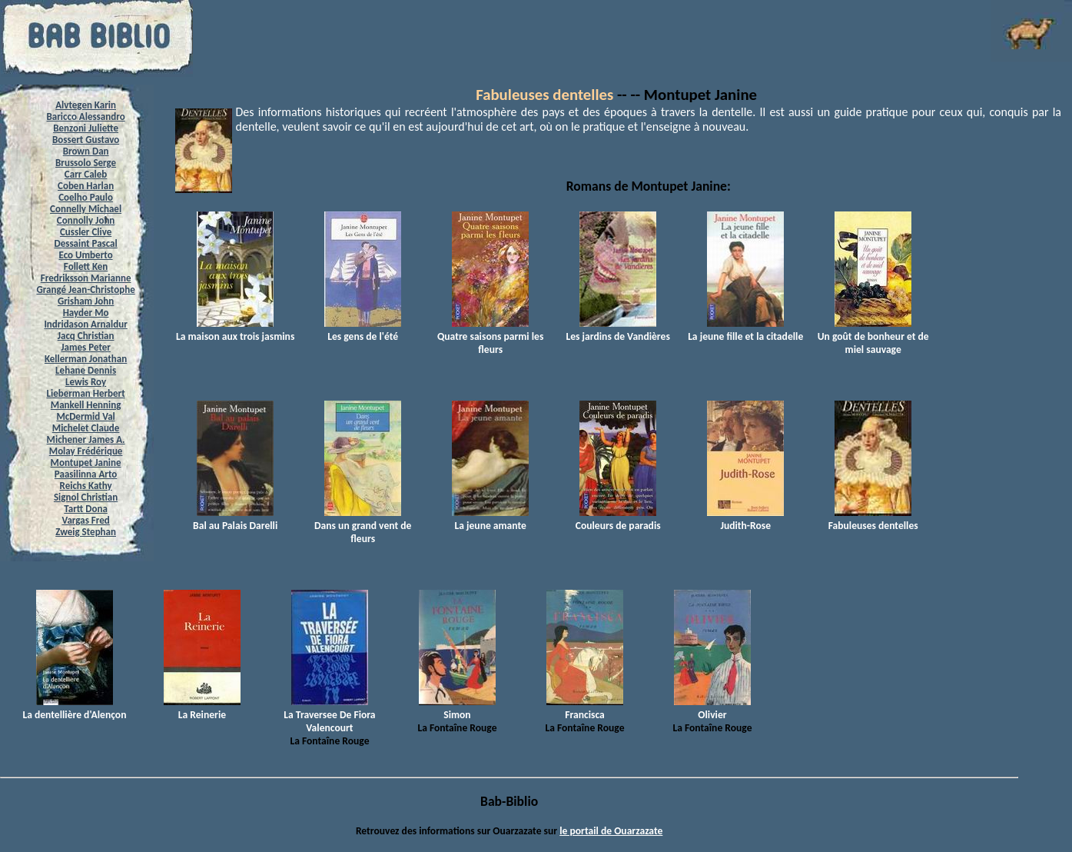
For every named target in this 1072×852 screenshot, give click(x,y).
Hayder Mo (86, 312)
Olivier (712, 708)
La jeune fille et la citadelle (745, 330)
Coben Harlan (86, 185)
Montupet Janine (86, 462)
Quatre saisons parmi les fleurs (490, 336)
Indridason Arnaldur (85, 324)
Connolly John (86, 220)
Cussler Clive (85, 232)
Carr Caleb (86, 174)
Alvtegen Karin (85, 105)
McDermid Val (85, 416)
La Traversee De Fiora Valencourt (329, 714)
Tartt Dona (86, 508)
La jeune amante (490, 519)
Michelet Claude (86, 428)
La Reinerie (202, 708)
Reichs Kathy (86, 485)
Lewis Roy (85, 382)
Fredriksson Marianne (86, 278)
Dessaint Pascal (85, 243)
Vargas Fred (85, 520)
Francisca (584, 708)
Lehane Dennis (85, 370)
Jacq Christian (86, 335)
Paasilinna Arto (86, 474)
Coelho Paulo (85, 197)
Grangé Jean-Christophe (85, 289)
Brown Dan (86, 151)
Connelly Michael (85, 209)
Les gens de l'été (362, 330)
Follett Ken (86, 266)
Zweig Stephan (85, 531)
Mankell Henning (86, 405)
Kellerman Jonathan (86, 358)
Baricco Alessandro (86, 116)
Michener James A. (86, 439)
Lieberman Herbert (85, 393)
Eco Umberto (86, 255)
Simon (457, 708)
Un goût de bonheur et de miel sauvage (873, 336)
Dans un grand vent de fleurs (362, 525)
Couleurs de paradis (618, 519)
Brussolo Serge (85, 162)
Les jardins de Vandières (618, 330)
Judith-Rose (745, 519)
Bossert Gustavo (85, 139)
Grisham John (86, 301)
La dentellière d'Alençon (74, 708)
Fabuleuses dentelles (544, 95)
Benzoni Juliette (85, 128)
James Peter (86, 347)
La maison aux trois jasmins (235, 330)
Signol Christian (86, 497)
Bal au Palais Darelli (235, 519)
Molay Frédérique (86, 451)
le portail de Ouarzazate (610, 830)
